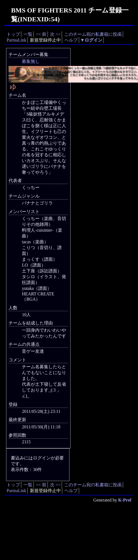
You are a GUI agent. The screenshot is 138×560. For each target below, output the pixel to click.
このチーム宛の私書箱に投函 (93, 34)
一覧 (28, 34)
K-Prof (124, 500)
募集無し (31, 61)
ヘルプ (71, 40)
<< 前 (41, 34)
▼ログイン (91, 40)
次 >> (55, 34)
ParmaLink (16, 40)
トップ (13, 34)
